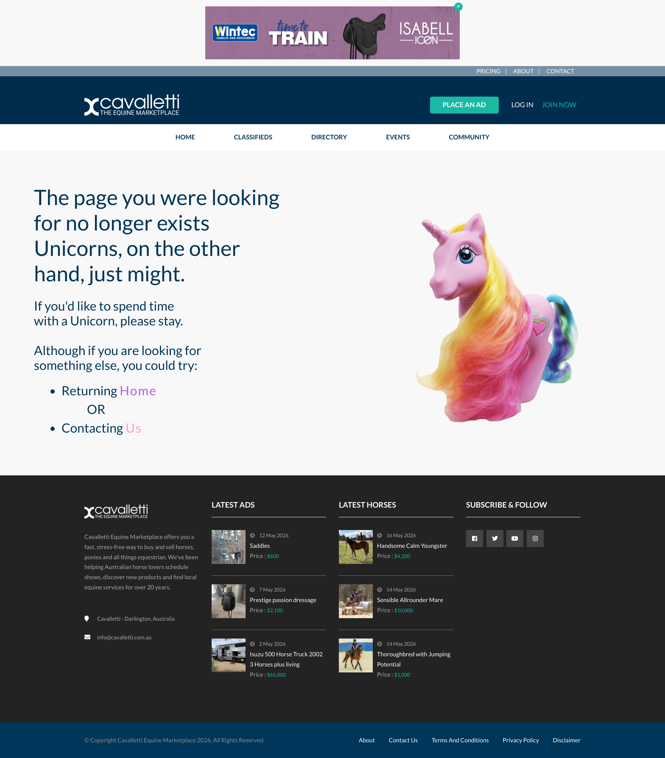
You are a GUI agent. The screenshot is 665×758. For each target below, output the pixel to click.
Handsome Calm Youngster (412, 545)
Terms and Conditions (460, 740)
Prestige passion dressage (283, 599)
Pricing (488, 71)
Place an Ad (464, 105)
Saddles (260, 545)
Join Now (559, 105)
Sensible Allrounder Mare (410, 599)
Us (134, 428)
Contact (560, 71)
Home (138, 390)
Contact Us (403, 740)
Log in (522, 105)
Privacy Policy (521, 740)
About (523, 71)
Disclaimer (567, 740)
